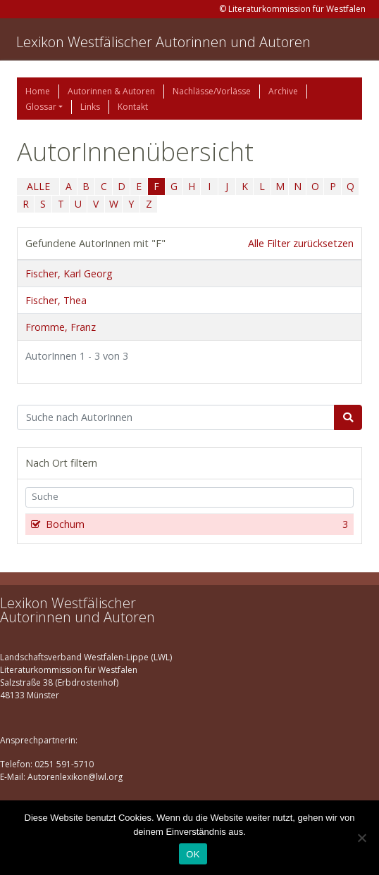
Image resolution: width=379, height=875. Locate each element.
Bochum (195, 524)
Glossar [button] (40, 107)
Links (90, 107)
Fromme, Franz (60, 327)
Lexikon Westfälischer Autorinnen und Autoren (163, 41)
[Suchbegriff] (176, 417)
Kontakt (133, 107)
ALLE (38, 186)
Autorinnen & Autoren (111, 91)
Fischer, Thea (56, 300)
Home (37, 91)
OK (192, 854)
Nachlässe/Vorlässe (212, 91)
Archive (283, 91)
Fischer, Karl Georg (68, 273)
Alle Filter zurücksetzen (301, 243)
